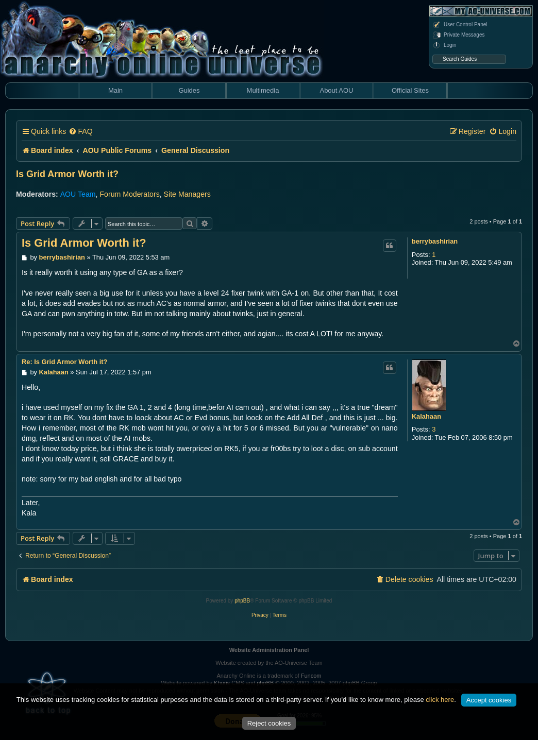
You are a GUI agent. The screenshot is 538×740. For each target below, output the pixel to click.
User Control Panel (459, 24)
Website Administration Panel (269, 650)
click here (440, 699)
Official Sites (410, 90)
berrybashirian (435, 241)
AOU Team (78, 194)
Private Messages (458, 35)
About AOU (336, 90)
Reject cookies (269, 723)
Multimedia (263, 90)
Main (115, 90)
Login (444, 45)
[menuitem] (80, 132)
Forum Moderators (129, 194)
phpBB (242, 601)
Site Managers (187, 194)
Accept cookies (488, 700)
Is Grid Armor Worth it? (67, 174)
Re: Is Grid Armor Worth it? (64, 362)
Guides (188, 90)
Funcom (311, 676)
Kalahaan (426, 416)
